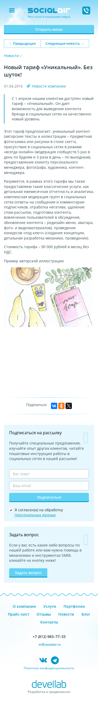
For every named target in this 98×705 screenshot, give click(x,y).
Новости (11, 55)
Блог (86, 614)
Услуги (49, 606)
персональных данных (35, 514)
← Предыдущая (22, 43)
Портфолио (74, 606)
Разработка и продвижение (49, 691)
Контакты (49, 622)
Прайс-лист (18, 614)
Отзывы (44, 614)
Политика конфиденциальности (49, 668)
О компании (24, 606)
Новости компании (49, 86)
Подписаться (49, 497)
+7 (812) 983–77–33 (49, 636)
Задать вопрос (28, 572)
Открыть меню (49, 29)
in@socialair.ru (50, 644)
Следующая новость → (64, 43)
